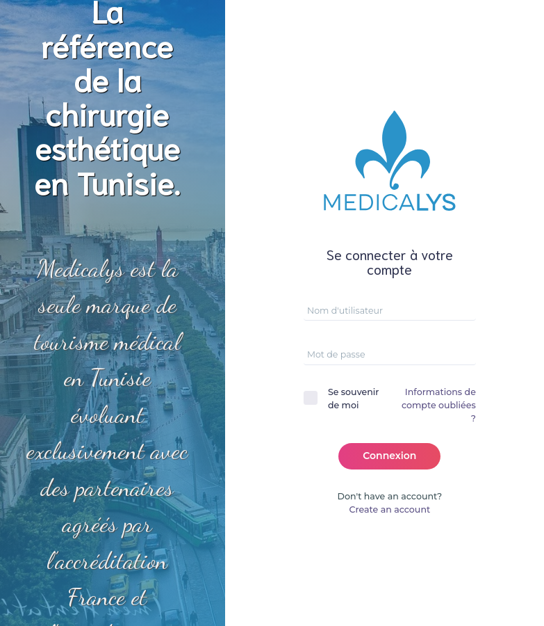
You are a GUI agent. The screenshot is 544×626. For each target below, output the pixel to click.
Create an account (390, 509)
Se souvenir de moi (353, 398)
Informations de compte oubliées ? (439, 405)
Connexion (389, 455)
